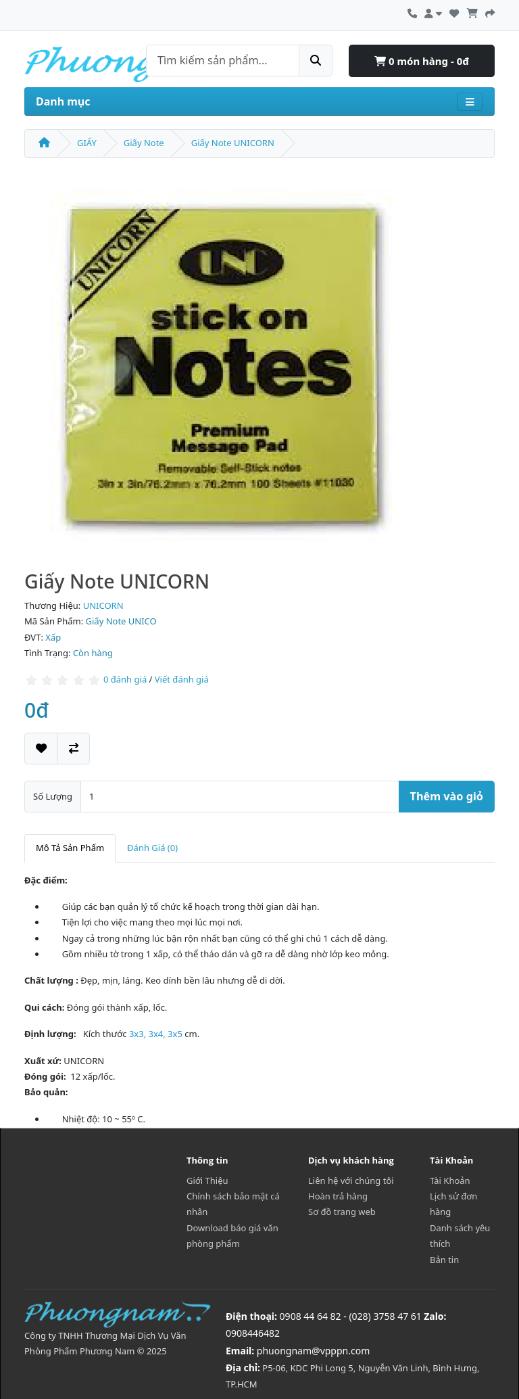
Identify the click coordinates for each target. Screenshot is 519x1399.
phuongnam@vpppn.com (313, 1350)
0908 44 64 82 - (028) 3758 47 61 (351, 1316)
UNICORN (103, 605)
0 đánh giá (125, 680)
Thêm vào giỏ (446, 796)
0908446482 (253, 1333)
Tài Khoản (450, 1180)
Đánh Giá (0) (152, 848)
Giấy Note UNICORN (232, 143)
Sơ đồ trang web (342, 1212)
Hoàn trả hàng (338, 1196)
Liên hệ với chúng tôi (351, 1180)
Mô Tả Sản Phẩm (70, 848)
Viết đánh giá (182, 680)
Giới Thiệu (207, 1180)
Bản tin (444, 1260)
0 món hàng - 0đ (421, 61)
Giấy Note (144, 143)
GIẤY (87, 143)
